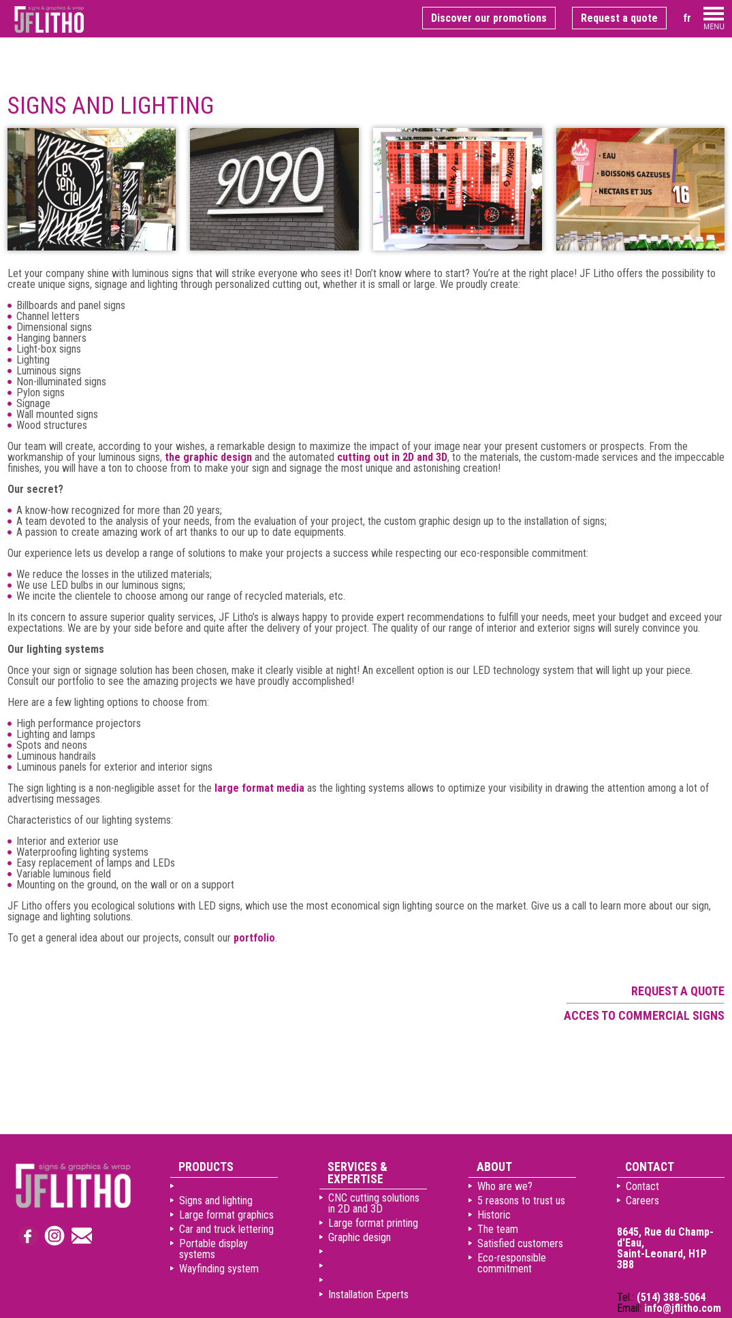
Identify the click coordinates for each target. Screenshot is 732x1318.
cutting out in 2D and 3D (392, 457)
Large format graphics (226, 1214)
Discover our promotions (489, 18)
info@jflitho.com (682, 1308)
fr (687, 18)
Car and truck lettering (226, 1229)
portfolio (254, 937)
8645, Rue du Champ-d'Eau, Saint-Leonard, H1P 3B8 (665, 1248)
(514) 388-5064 (671, 1297)
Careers (642, 1200)
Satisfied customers (520, 1243)
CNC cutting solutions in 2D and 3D (373, 1203)
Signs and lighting (216, 1200)
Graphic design (359, 1237)
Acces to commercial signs (644, 1015)
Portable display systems (213, 1249)
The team (497, 1229)
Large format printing (373, 1223)
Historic (494, 1214)
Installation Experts (368, 1294)
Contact (642, 1186)
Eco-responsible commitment (511, 1263)
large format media (259, 788)
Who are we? (504, 1186)
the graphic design (208, 457)
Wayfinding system (219, 1268)
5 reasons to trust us (521, 1200)
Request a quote (619, 18)
